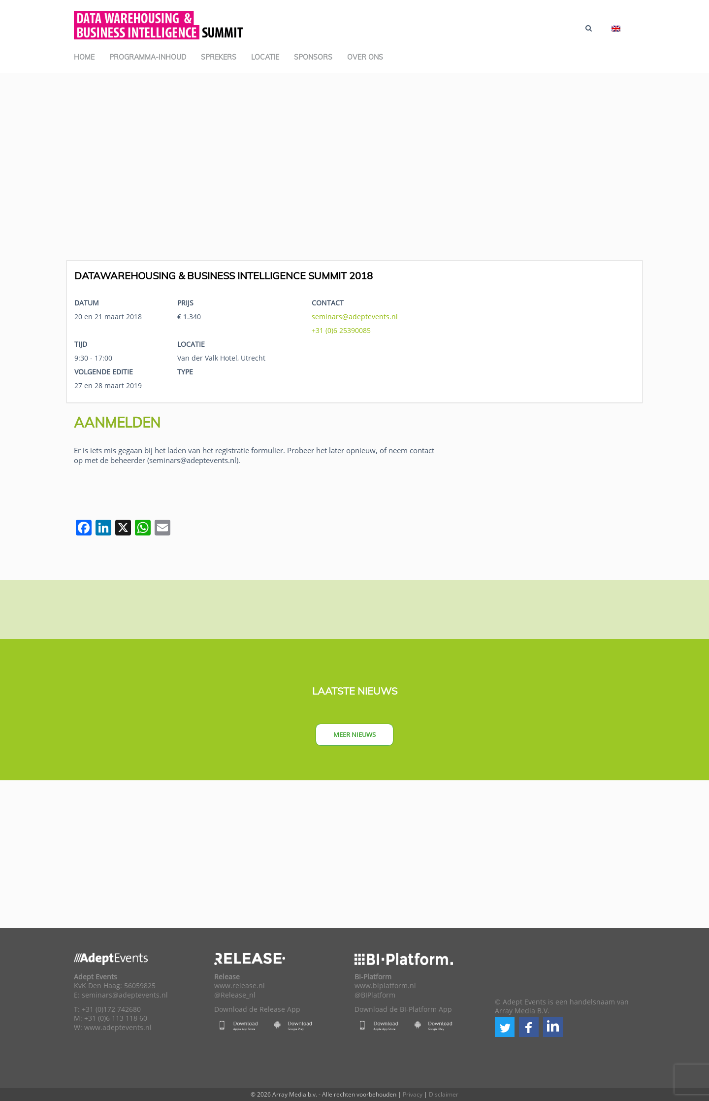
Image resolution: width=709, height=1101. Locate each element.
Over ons (365, 57)
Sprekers (218, 57)
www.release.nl (239, 985)
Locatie (265, 57)
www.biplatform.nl (385, 985)
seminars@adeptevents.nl (355, 316)
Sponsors (313, 57)
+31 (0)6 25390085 (341, 330)
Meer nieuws (354, 734)
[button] (505, 1027)
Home (84, 57)
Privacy (412, 1094)
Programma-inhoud (147, 57)
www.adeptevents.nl (118, 1027)
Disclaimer (443, 1094)
